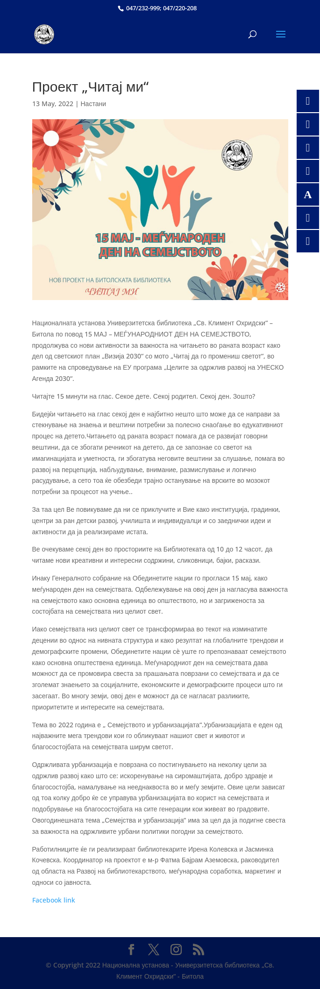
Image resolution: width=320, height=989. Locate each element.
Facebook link (53, 900)
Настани (94, 103)
